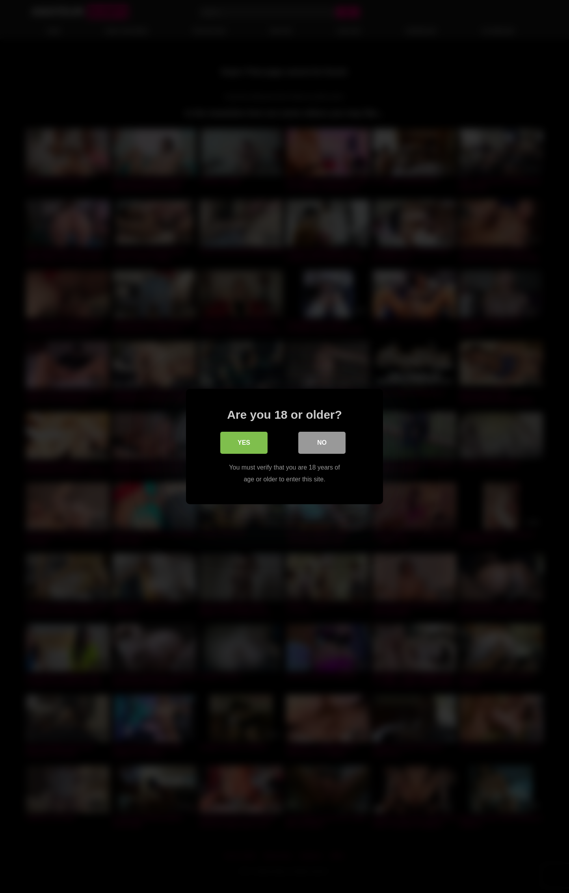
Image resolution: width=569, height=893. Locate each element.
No (322, 442)
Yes (244, 442)
